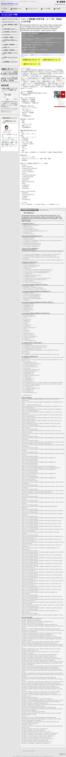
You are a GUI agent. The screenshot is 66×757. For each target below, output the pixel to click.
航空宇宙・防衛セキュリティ (9, 40)
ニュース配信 (45, 9)
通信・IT (5, 47)
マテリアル (6, 34)
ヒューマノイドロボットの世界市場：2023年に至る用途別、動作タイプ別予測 (9, 78)
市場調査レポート (16, 9)
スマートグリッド (8, 22)
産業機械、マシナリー (9, 62)
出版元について (43, 33)
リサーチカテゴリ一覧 (9, 19)
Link (4, 11)
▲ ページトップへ (29, 751)
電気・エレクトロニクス (9, 58)
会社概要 (56, 9)
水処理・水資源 (7, 37)
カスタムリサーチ (32, 9)
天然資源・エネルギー (9, 32)
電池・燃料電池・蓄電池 (9, 25)
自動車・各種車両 (8, 44)
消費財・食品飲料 (8, 50)
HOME (4, 8)
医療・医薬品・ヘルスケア (9, 53)
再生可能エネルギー (9, 29)
